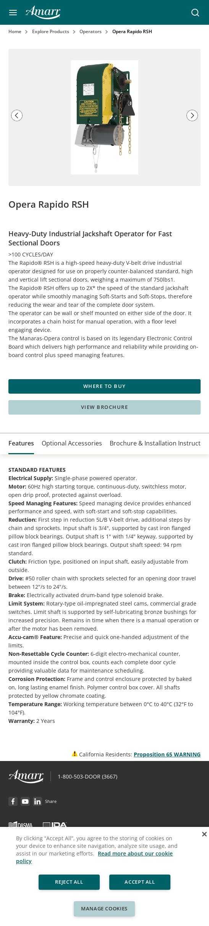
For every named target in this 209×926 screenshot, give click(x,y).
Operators (90, 31)
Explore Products (50, 31)
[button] (13, 12)
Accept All (140, 881)
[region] (104, 876)
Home (14, 31)
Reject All (69, 881)
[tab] (21, 443)
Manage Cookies (104, 908)
